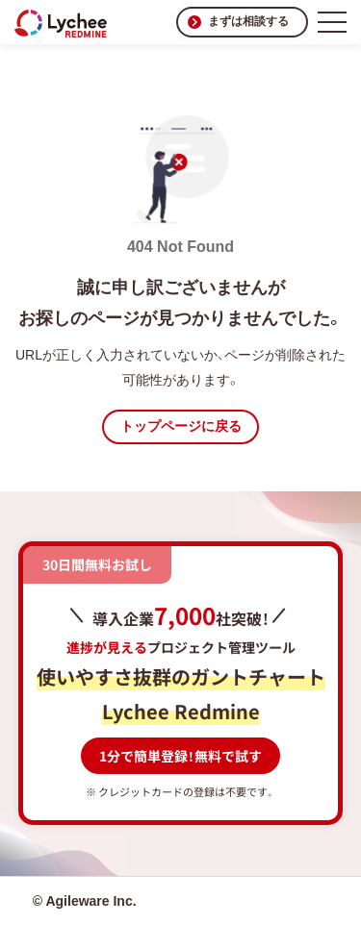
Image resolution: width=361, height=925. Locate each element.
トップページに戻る (181, 426)
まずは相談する (248, 21)
